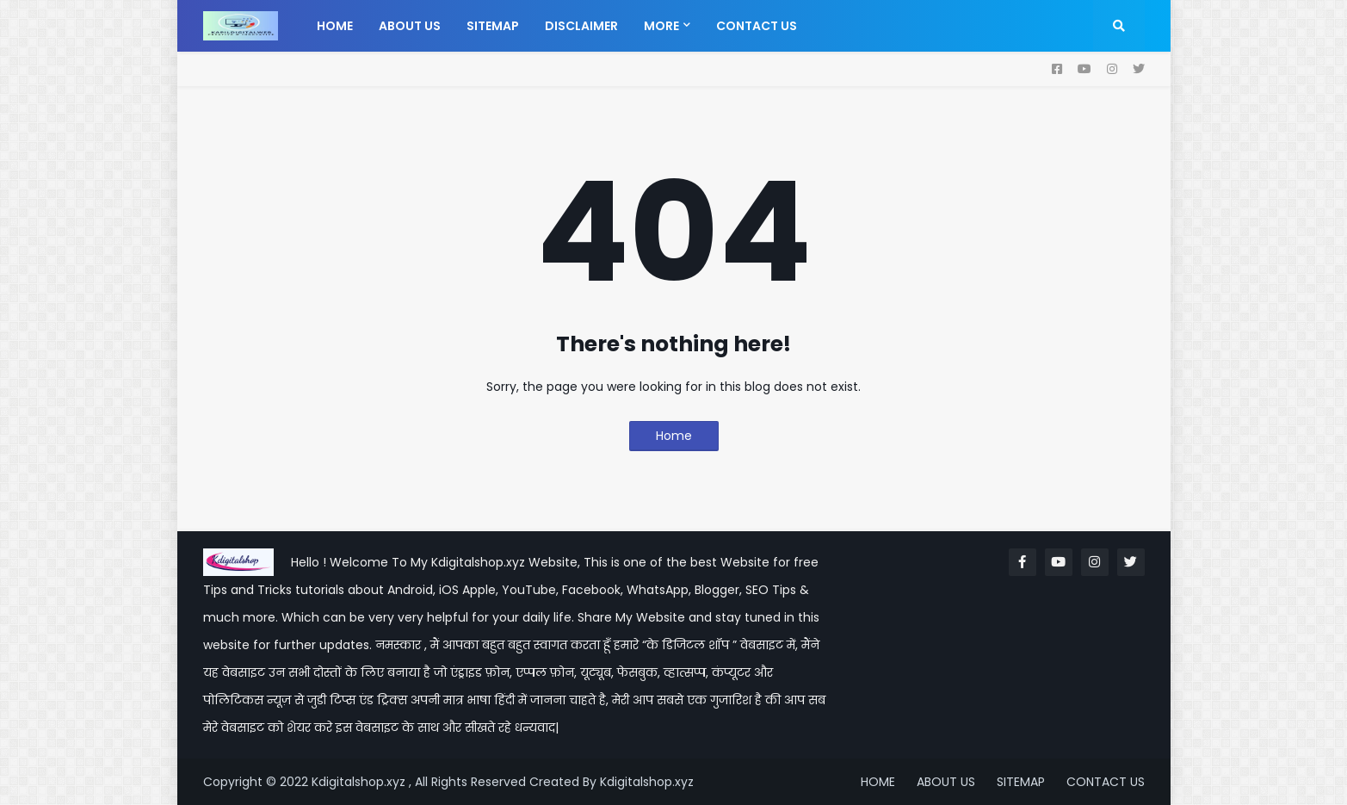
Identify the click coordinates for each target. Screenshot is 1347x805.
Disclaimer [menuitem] (581, 25)
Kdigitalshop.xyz (647, 781)
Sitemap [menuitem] (493, 25)
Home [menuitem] (335, 25)
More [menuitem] (661, 25)
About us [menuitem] (410, 25)
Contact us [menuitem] (756, 25)
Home (674, 435)
